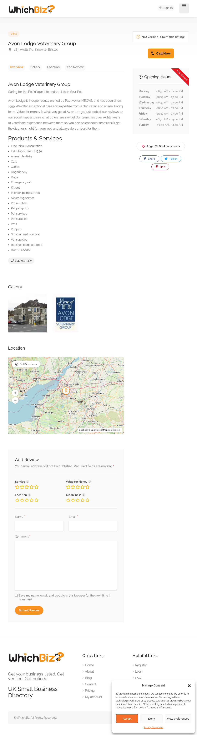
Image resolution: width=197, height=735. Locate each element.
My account (93, 698)
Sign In (167, 8)
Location (45, 67)
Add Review (64, 67)
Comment (22, 538)
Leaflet (83, 431)
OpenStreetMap (99, 431)
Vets (14, 33)
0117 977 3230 (21, 261)
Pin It (160, 166)
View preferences (178, 718)
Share (149, 158)
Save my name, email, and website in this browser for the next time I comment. (64, 598)
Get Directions (28, 365)
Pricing (90, 692)
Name (20, 518)
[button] (189, 686)
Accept (127, 718)
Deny (151, 718)
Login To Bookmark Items (161, 145)
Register (141, 666)
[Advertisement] (161, 214)
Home (89, 666)
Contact (90, 685)
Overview (15, 67)
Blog (88, 679)
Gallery (30, 67)
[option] (27, 314)
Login (139, 673)
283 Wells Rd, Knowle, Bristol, (33, 49)
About (89, 673)
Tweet (170, 158)
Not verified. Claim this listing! (161, 37)
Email (73, 518)
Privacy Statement (153, 727)
